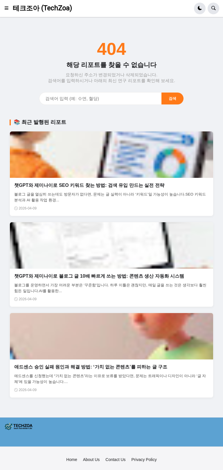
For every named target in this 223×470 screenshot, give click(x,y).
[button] (8, 8)
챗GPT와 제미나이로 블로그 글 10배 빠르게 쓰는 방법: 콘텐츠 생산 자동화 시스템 (99, 276)
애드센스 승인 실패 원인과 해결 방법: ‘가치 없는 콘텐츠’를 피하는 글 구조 (90, 366)
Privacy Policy (144, 459)
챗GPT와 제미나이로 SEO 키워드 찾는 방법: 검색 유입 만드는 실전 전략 (89, 185)
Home (71, 459)
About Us (91, 459)
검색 (172, 98)
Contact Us (115, 459)
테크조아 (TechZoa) (42, 8)
